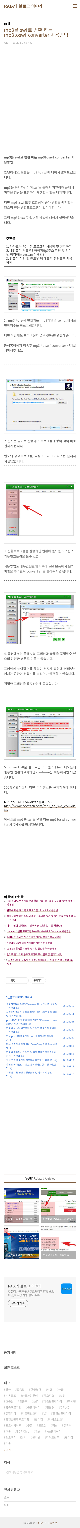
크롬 (8, 1431)
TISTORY (41, 1522)
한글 (61, 1390)
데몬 (8, 1443)
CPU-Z (65, 1407)
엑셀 (49, 1390)
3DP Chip (23, 1431)
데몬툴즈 (11, 1396)
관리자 (53, 1522)
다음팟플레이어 (53, 1401)
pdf (35, 1401)
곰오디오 (49, 1396)
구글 (29, 1425)
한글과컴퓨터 (30, 1396)
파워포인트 (52, 1437)
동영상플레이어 (62, 1413)
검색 (72, 1472)
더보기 (7, 1450)
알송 (38, 1431)
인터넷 (36, 1437)
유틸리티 (11, 1413)
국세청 (72, 1401)
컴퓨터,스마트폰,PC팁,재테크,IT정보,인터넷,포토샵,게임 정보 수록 (31, 1293)
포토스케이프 (13, 1425)
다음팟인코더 (30, 1413)
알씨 (23, 1437)
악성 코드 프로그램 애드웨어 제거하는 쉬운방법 (29, 1060)
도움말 (21, 1390)
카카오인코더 (57, 1419)
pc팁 (9, 997)
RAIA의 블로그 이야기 (23, 6)
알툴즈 (23, 1401)
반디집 (69, 1437)
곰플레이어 (33, 1407)
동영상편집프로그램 (17, 1419)
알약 (8, 1390)
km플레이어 (54, 1431)
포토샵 (42, 1425)
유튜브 (67, 1425)
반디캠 (39, 1419)
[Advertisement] (40, 100)
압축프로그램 (13, 1407)
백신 (55, 1425)
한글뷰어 (36, 1390)
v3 (45, 1413)
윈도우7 (10, 1437)
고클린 (9, 1401)
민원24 (50, 1407)
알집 (62, 1396)
